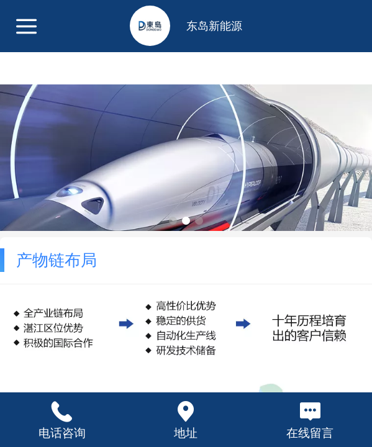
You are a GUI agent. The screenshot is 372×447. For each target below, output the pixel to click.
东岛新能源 (214, 26)
